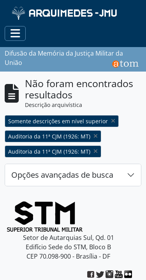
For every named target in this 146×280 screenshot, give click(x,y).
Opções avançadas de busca (62, 175)
